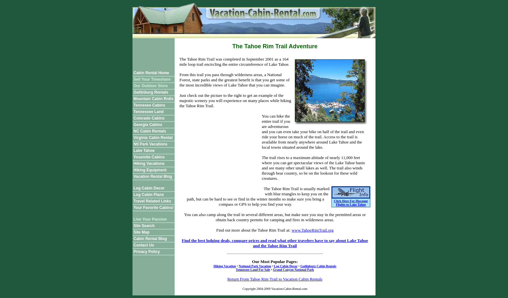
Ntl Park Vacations (150, 144)
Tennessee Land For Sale (253, 269)
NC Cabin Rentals (149, 131)
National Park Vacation (255, 266)
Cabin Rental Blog (150, 238)
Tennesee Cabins (149, 105)
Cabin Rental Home (151, 73)
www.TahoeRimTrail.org (313, 230)
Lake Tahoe (144, 150)
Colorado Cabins (149, 118)
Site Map (141, 232)
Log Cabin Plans (148, 194)
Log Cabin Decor (149, 188)
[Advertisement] (153, 52)
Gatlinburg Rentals (150, 92)
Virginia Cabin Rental (152, 137)
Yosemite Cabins (149, 157)
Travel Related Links (152, 201)
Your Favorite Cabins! (153, 207)
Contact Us (143, 245)
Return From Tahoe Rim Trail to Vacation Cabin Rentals (274, 279)
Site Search (144, 226)
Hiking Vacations (149, 163)
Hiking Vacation (225, 266)
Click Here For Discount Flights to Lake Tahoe (351, 202)
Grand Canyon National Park (293, 269)
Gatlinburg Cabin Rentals (318, 266)
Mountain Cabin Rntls (153, 99)
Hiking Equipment (150, 170)
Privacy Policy (146, 251)
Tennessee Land (148, 111)
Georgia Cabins (147, 124)
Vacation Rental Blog (152, 176)
